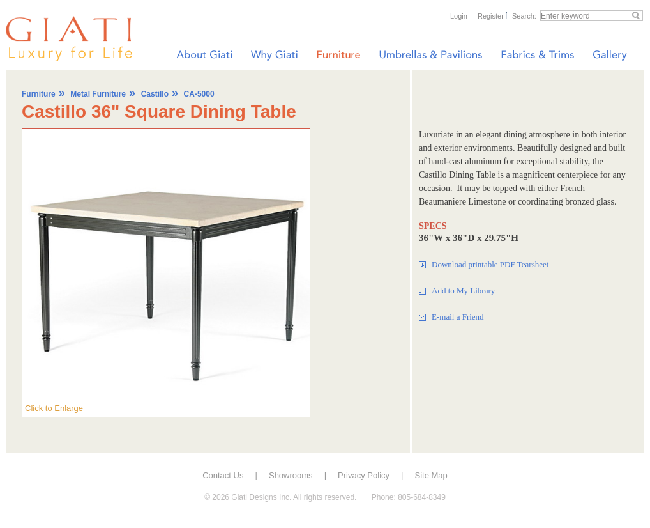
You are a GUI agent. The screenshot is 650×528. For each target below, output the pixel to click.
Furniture (39, 93)
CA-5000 (199, 93)
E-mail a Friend (458, 317)
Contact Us (222, 475)
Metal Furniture (98, 93)
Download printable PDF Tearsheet (490, 264)
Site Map (431, 475)
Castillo (155, 93)
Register (491, 16)
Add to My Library (463, 290)
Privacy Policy (363, 475)
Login (458, 16)
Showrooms (291, 475)
